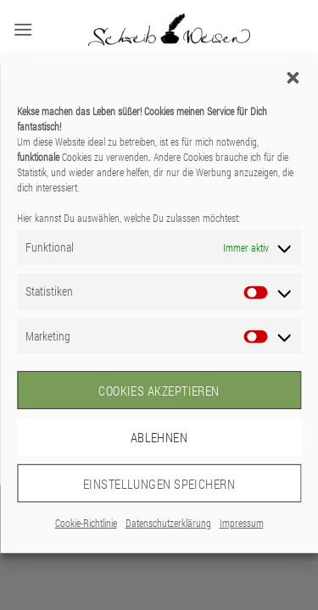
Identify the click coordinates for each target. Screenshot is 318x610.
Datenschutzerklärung (168, 523)
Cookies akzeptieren (159, 389)
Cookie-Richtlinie (86, 523)
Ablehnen (159, 436)
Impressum (242, 523)
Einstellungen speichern (159, 482)
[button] (292, 77)
